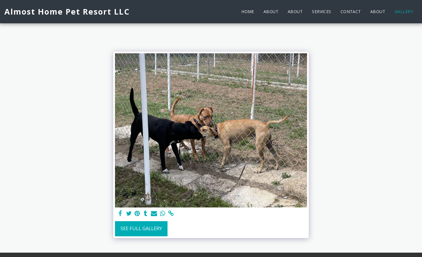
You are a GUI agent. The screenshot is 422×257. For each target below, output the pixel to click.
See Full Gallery (141, 228)
